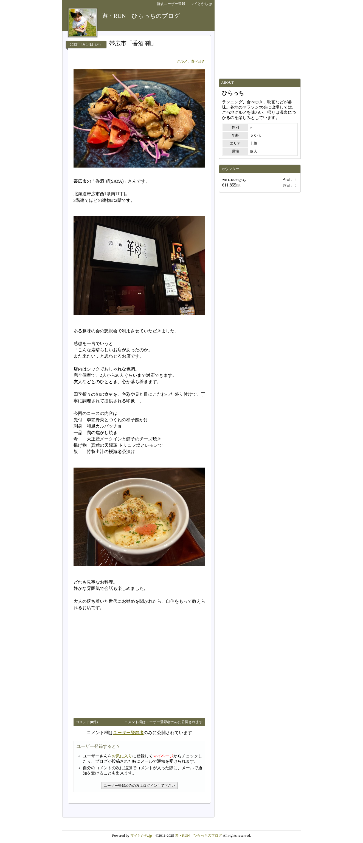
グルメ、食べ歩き (191, 61)
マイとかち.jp (201, 4)
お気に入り (122, 756)
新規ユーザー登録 (171, 4)
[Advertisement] (120, 670)
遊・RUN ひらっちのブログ (198, 835)
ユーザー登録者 (128, 732)
